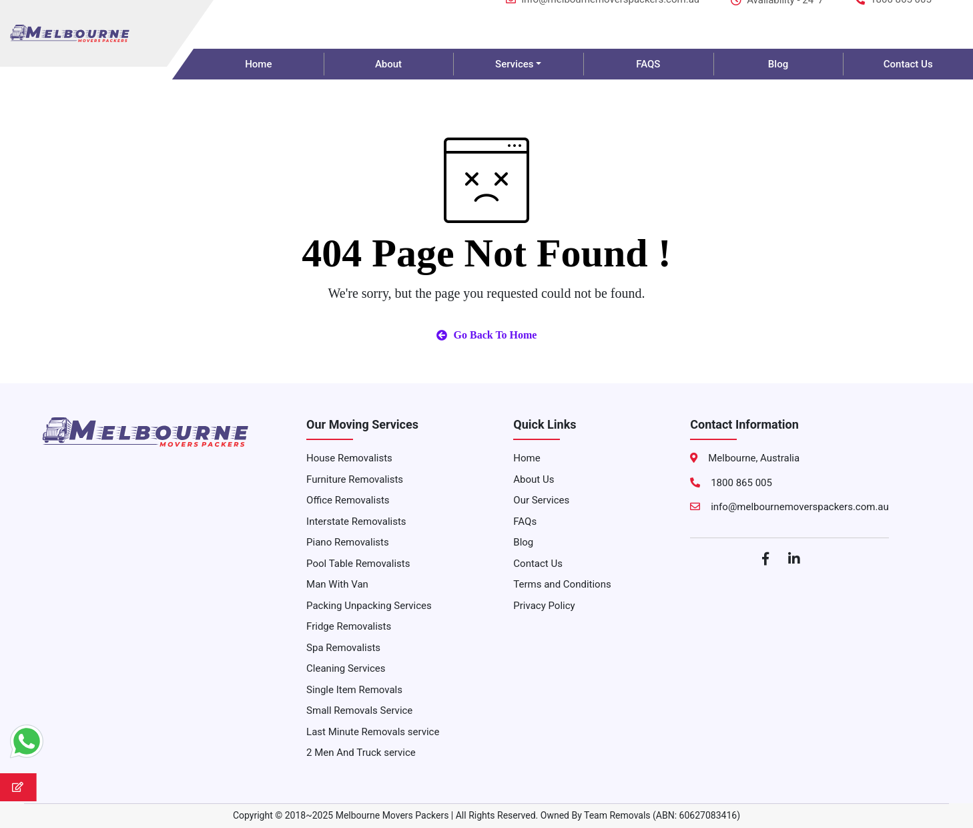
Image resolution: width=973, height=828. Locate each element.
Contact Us (538, 564)
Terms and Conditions (562, 584)
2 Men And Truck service (361, 753)
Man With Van (337, 584)
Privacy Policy (544, 606)
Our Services (541, 500)
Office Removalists (347, 500)
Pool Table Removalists (358, 564)
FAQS (648, 64)
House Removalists (349, 458)
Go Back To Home (486, 335)
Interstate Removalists (356, 521)
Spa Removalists (343, 648)
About (388, 64)
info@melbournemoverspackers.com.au (602, 15)
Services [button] (514, 64)
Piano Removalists (347, 542)
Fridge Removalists (348, 626)
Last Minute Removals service (372, 732)
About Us (533, 479)
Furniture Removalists (354, 479)
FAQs (525, 521)
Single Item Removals (354, 690)
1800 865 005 (893, 15)
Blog (778, 64)
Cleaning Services (345, 668)
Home (258, 64)
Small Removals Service (359, 710)
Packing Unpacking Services (369, 606)
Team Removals (617, 815)
